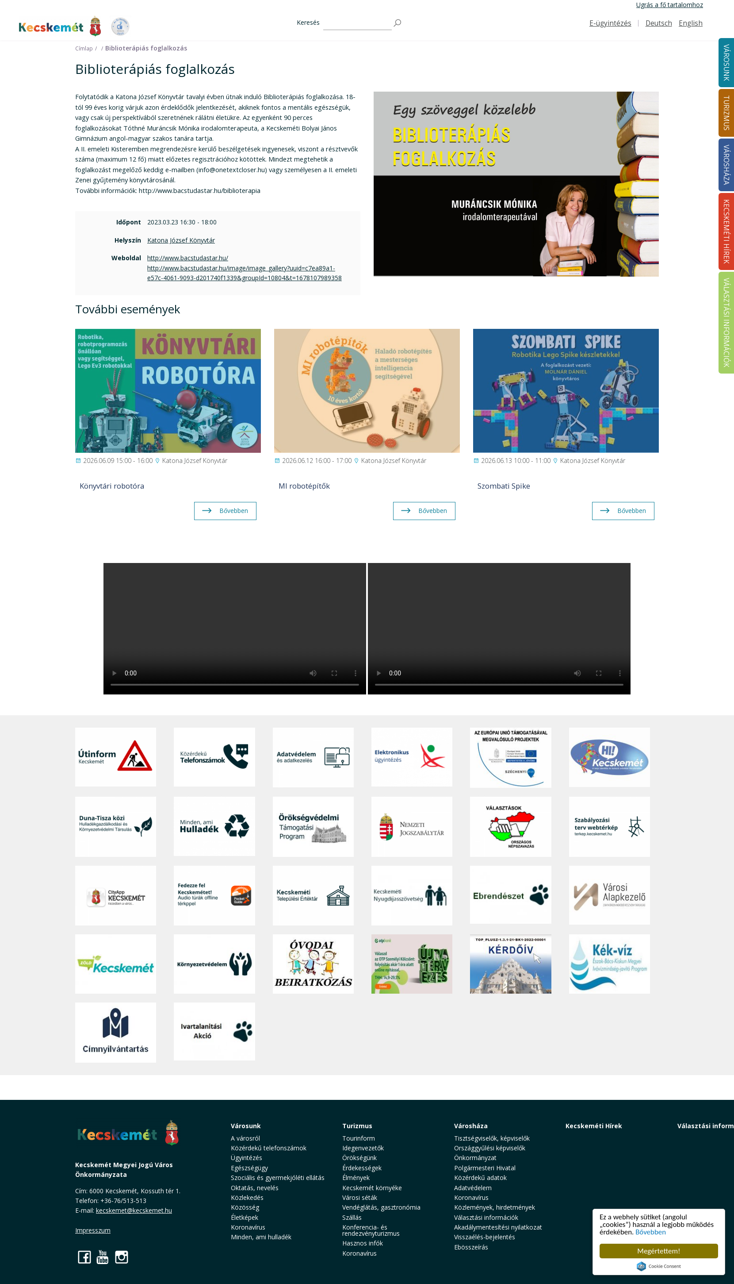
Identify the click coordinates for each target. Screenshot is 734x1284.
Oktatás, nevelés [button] (255, 1188)
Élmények (356, 1177)
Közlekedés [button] (247, 1197)
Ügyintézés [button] (246, 1157)
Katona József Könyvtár (181, 240)
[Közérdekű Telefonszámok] (214, 758)
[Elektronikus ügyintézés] (411, 758)
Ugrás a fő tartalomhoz (669, 4)
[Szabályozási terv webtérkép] (609, 826)
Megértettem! (658, 1251)
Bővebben (651, 1232)
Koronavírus (248, 1227)
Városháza (471, 1126)
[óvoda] (313, 964)
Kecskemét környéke (372, 1188)
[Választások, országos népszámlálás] (510, 826)
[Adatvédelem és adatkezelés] (313, 758)
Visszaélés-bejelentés (484, 1237)
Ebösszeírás (471, 1247)
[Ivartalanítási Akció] (214, 1033)
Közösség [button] (245, 1207)
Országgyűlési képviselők (489, 1148)
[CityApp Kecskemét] (115, 895)
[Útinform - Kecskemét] (115, 758)
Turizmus (357, 1126)
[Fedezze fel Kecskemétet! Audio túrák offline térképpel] (214, 895)
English (691, 23)
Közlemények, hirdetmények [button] (494, 1207)
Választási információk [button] (486, 1217)
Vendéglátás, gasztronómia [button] (381, 1207)
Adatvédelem (473, 1188)
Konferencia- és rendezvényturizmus (371, 1230)
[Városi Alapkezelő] (609, 895)
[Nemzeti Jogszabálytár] (411, 826)
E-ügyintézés (610, 23)
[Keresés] (357, 23)
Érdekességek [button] (362, 1168)
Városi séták (359, 1197)
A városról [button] (245, 1138)
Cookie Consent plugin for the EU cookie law (659, 1266)
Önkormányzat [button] (475, 1157)
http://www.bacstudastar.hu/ (187, 258)
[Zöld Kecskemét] (115, 964)
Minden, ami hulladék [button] (261, 1237)
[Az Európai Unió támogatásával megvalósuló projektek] (510, 758)
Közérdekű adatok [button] (480, 1177)
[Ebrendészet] (510, 895)
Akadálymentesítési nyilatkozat (498, 1227)
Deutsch (659, 23)
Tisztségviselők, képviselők (492, 1138)
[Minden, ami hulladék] (214, 826)
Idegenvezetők (363, 1148)
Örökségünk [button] (359, 1157)
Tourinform (358, 1138)
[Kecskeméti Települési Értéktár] (313, 895)
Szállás (352, 1217)
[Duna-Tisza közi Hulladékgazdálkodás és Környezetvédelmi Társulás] (115, 826)
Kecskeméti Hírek (594, 1126)
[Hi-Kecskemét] (609, 758)
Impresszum (93, 1230)
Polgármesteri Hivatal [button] (485, 1168)
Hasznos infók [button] (362, 1243)
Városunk (246, 1126)
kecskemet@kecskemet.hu (134, 1210)
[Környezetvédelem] (214, 964)
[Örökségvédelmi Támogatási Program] (313, 826)
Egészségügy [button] (249, 1168)
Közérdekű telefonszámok (268, 1148)
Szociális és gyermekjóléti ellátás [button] (278, 1177)
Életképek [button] (244, 1217)
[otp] (411, 964)
